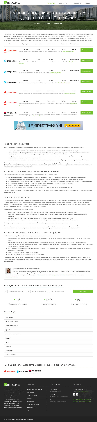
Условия (47, 23)
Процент (8, 338)
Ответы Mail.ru (65, 275)
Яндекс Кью (55, 275)
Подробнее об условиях (68, 51)
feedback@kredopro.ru (83, 391)
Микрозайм (30, 392)
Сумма (7, 330)
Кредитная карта (32, 395)
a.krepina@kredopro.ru (11, 277)
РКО (28, 410)
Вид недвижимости (11, 325)
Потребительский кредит (34, 389)
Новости (77, 3)
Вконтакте (41, 275)
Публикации (64, 3)
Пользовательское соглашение (82, 399)
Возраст (8, 346)
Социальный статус (11, 321)
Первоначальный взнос (13, 334)
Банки (87, 3)
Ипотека (29, 398)
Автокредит (30, 401)
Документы (9, 350)
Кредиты (51, 3)
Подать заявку (86, 50)
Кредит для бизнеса (33, 404)
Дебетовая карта (32, 407)
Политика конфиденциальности (82, 401)
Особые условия (10, 355)
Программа (9, 317)
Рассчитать (59, 23)
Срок (7, 342)
